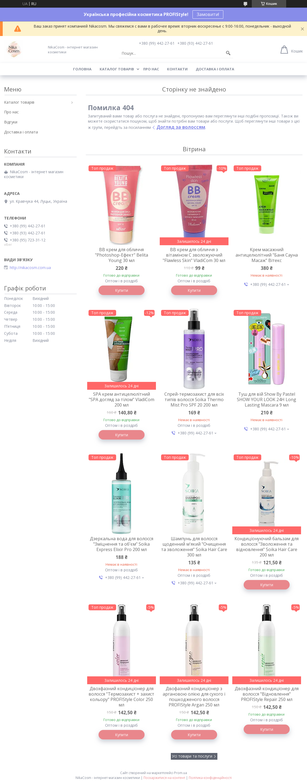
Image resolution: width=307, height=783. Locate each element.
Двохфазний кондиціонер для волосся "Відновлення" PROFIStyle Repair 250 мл (267, 694)
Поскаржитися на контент (164, 777)
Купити (121, 290)
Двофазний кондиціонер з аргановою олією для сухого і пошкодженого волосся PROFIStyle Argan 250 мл (194, 696)
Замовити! (208, 14)
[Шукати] (228, 53)
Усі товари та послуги (192, 756)
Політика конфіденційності (210, 777)
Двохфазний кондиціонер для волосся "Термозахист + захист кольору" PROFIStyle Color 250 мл (121, 696)
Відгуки (10, 122)
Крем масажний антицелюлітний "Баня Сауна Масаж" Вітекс (267, 255)
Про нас (151, 69)
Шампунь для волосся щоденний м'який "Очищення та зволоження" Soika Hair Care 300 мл (194, 547)
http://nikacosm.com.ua (30, 267)
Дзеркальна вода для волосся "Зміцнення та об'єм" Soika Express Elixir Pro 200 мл (121, 544)
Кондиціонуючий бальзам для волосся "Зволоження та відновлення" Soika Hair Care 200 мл (266, 547)
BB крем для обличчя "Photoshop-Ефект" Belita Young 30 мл (121, 255)
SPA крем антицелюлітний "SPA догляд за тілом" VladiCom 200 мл (121, 399)
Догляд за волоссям (180, 127)
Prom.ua (180, 773)
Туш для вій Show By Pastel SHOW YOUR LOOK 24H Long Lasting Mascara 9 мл (266, 399)
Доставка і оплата (215, 69)
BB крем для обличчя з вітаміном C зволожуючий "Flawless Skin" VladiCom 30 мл (194, 255)
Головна (82, 69)
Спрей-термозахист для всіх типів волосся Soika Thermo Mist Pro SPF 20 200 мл (194, 399)
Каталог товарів (117, 69)
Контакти (177, 69)
